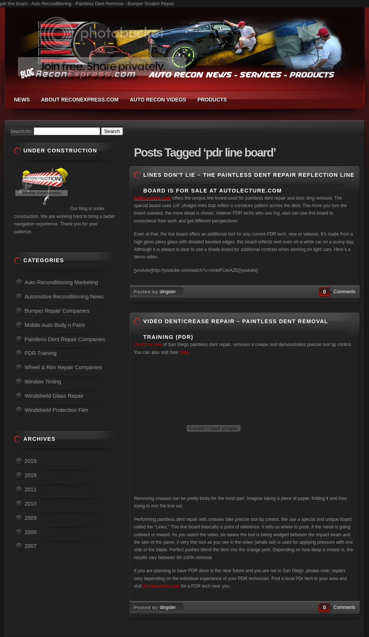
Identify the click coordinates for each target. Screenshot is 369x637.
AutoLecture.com (152, 198)
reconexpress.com (161, 586)
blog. (183, 352)
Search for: (21, 131)
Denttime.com (148, 344)
